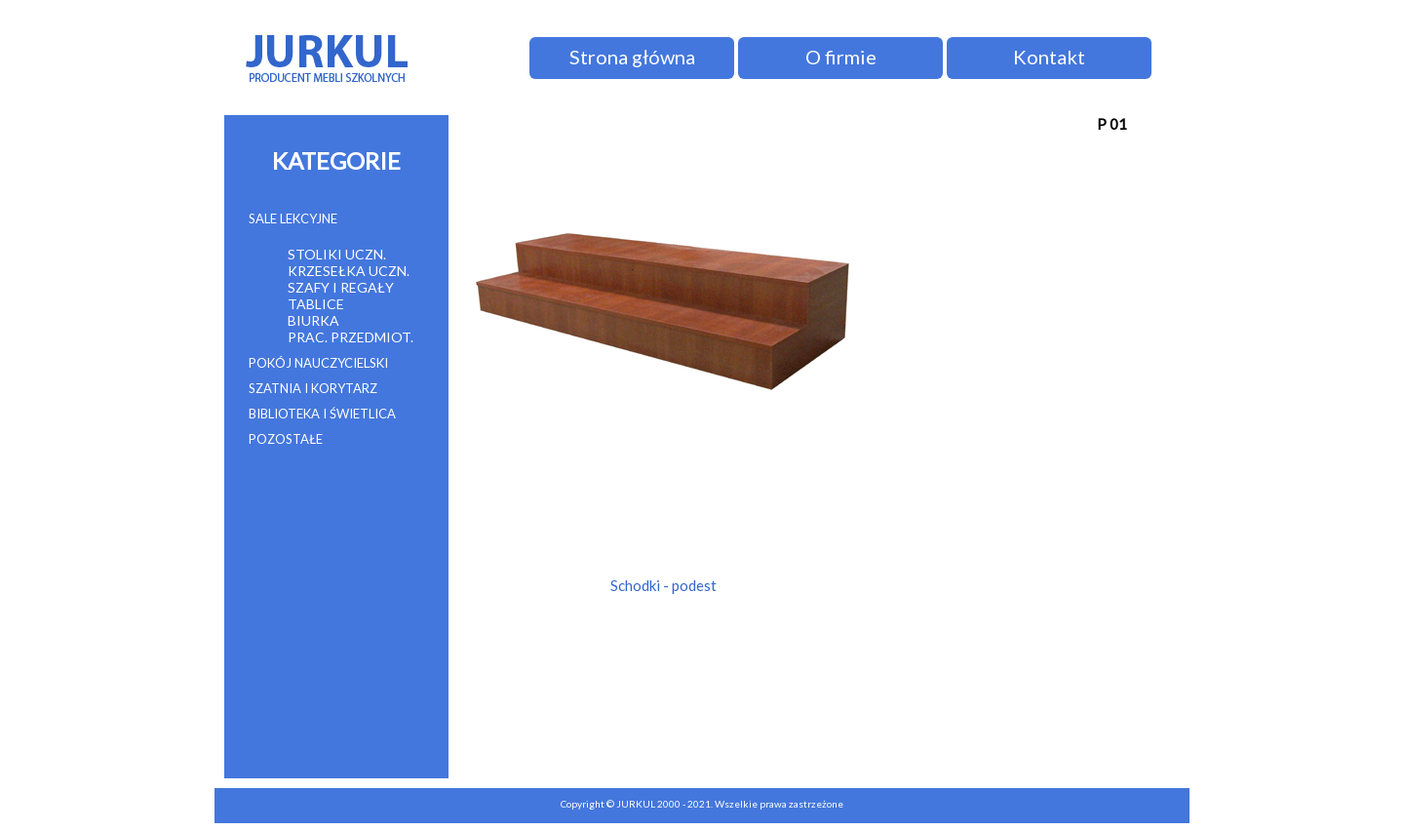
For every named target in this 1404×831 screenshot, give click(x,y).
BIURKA (313, 320)
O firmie (841, 56)
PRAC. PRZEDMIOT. (350, 337)
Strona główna (632, 56)
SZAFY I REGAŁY (341, 287)
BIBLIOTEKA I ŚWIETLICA (322, 413)
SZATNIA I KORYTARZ (313, 388)
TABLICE (316, 304)
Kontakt (1049, 56)
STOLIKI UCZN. (337, 254)
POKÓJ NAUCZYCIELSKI (318, 363)
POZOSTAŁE (286, 439)
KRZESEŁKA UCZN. (349, 270)
